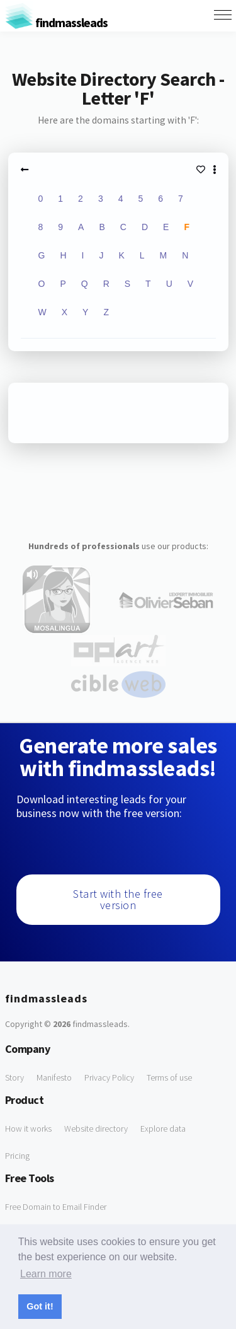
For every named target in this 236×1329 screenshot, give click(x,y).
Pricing (17, 1155)
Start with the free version (118, 899)
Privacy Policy (109, 1077)
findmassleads (56, 22)
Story (14, 1077)
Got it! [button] (39, 1306)
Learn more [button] (46, 1273)
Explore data (163, 1128)
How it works (28, 1128)
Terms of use (169, 1077)
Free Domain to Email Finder (55, 1206)
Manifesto (54, 1077)
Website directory (96, 1128)
